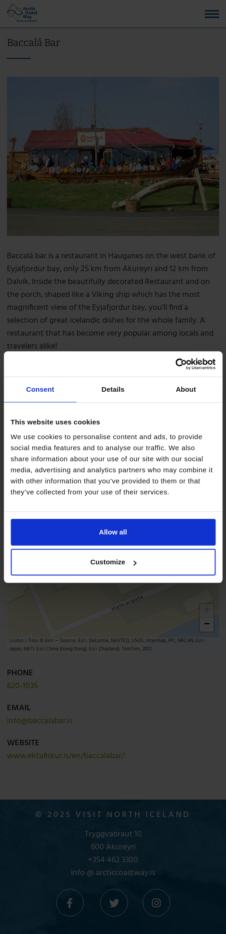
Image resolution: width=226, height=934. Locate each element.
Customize (113, 562)
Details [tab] (113, 389)
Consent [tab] (40, 389)
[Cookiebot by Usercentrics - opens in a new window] (175, 364)
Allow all (113, 532)
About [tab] (186, 389)
